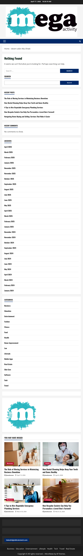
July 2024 (7, 258)
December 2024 (9, 232)
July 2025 (7, 194)
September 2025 (10, 184)
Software (7, 375)
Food (6, 332)
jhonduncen (10, 475)
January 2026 (9, 162)
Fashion (7, 321)
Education (7, 311)
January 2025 (9, 226)
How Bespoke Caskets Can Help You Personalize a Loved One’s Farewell (29, 112)
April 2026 (8, 147)
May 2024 (7, 269)
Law (5, 348)
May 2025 (7, 205)
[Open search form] (80, 41)
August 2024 (8, 253)
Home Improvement (11, 343)
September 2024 (10, 248)
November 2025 (9, 173)
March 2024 (8, 280)
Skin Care (7, 369)
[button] (4, 41)
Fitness (6, 327)
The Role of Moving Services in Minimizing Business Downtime (26, 98)
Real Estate (8, 364)
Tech (5, 380)
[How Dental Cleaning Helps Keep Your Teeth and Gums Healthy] (61, 454)
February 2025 (9, 221)
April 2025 (8, 210)
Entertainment (9, 316)
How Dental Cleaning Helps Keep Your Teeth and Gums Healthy (26, 103)
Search (7, 76)
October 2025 (9, 178)
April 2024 (8, 274)
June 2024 (8, 264)
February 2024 (9, 285)
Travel (6, 385)
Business (7, 305)
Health (6, 337)
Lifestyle (7, 353)
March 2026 (8, 152)
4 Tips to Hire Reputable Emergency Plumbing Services (23, 107)
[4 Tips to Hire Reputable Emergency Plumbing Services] (22, 490)
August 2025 (8, 189)
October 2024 (9, 242)
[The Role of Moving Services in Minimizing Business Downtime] (22, 454)
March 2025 (8, 216)
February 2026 (9, 157)
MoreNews (49, 553)
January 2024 (9, 290)
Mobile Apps (8, 359)
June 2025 (8, 200)
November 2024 (9, 237)
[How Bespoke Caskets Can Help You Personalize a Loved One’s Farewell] (61, 490)
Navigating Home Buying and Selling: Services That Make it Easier (27, 116)
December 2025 (9, 168)
